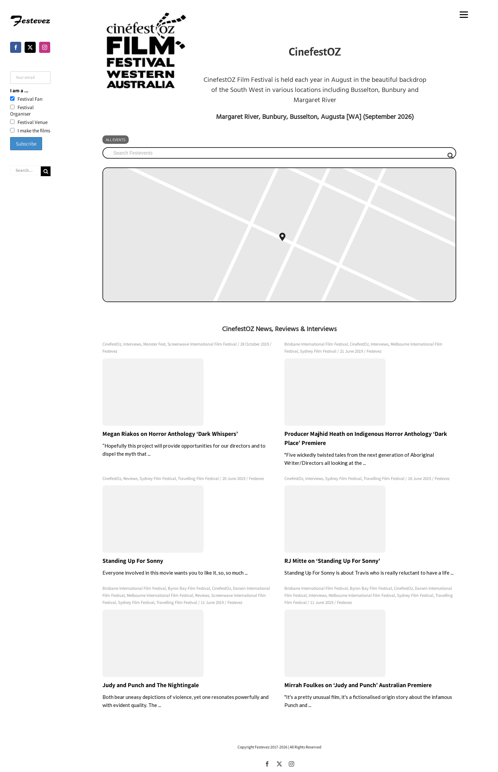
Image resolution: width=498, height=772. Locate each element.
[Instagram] (44, 47)
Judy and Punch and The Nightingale (150, 685)
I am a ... (19, 90)
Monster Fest (154, 344)
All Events (115, 139)
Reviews (130, 478)
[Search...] (25, 170)
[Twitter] (30, 47)
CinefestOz (111, 344)
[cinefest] (144, 50)
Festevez (109, 351)
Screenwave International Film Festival (202, 344)
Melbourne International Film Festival (160, 595)
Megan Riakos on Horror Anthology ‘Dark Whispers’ (170, 434)
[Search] (46, 171)
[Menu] (464, 14)
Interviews (132, 344)
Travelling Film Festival (198, 478)
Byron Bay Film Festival (189, 588)
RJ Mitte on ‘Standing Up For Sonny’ (332, 561)
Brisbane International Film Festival (316, 344)
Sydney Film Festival (318, 351)
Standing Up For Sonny (132, 561)
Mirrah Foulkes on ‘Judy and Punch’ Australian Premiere (358, 685)
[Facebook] (15, 47)
